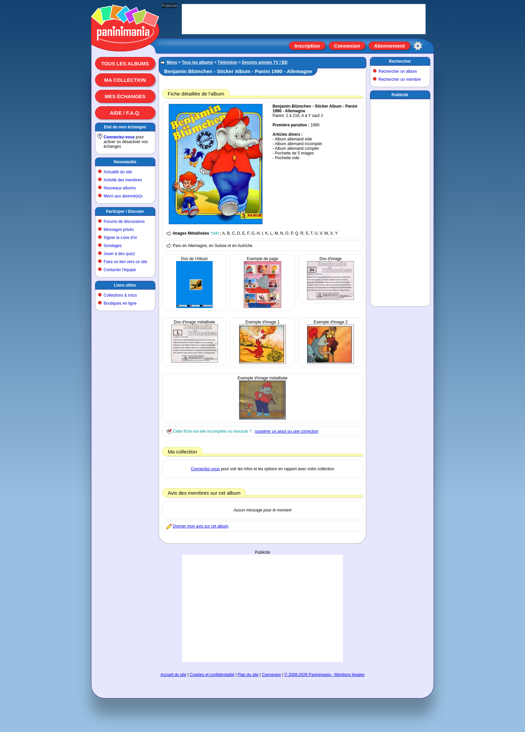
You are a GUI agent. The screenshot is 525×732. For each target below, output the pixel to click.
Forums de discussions (124, 221)
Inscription (307, 46)
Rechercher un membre (400, 79)
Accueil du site (173, 674)
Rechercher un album (398, 71)
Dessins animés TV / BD (265, 62)
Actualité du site (118, 172)
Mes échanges (125, 96)
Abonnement (389, 46)
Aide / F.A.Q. (125, 113)
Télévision (227, 62)
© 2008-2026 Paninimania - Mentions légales (324, 674)
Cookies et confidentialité (212, 674)
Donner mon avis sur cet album (200, 526)
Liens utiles (125, 285)
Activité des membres (123, 180)
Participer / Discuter (125, 211)
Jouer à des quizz (119, 253)
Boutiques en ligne (120, 303)
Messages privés (119, 229)
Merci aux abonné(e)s (123, 196)
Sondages (113, 245)
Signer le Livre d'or (120, 237)
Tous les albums (125, 63)
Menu (172, 62)
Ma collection (125, 80)
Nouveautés (125, 162)
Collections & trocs (120, 295)
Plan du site (248, 674)
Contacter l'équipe (120, 269)
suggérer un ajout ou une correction (286, 431)
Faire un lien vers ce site (125, 261)
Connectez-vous (119, 137)
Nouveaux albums (120, 188)
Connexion (347, 46)
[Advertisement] (262, 608)
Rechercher (400, 61)
